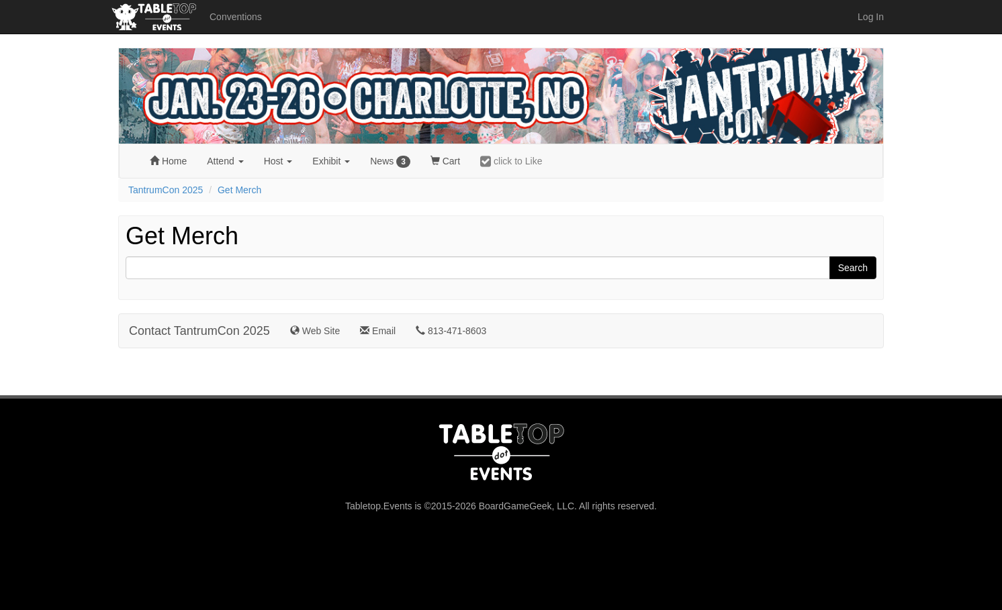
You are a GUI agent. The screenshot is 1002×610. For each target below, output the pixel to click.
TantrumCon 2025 (165, 190)
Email (378, 330)
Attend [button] (225, 161)
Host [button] (278, 161)
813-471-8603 (451, 330)
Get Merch (239, 190)
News (390, 162)
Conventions (236, 16)
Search (853, 267)
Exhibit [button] (331, 161)
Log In (871, 16)
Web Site (315, 330)
